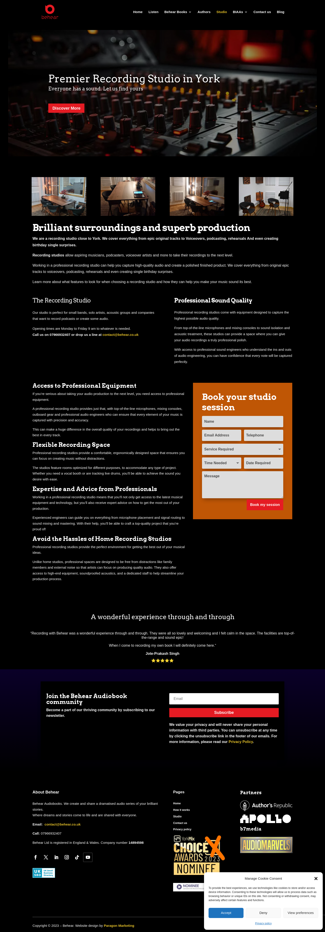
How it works (181, 810)
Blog (280, 12)
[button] (316, 878)
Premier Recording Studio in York (134, 78)
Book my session (265, 505)
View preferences (301, 913)
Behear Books (175, 12)
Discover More (66, 108)
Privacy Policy (241, 742)
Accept (226, 913)
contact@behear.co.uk (120, 335)
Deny (263, 913)
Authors (204, 12)
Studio (221, 12)
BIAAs (238, 12)
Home (138, 12)
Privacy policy (263, 923)
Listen (153, 12)
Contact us (262, 12)
